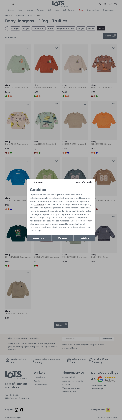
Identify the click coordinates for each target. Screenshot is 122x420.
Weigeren (62, 238)
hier (90, 220)
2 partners (39, 204)
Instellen (84, 238)
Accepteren (39, 238)
